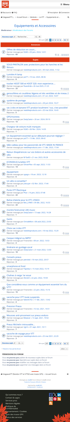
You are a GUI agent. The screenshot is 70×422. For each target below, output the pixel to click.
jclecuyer (27, 183)
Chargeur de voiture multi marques (24, 126)
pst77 (26, 77)
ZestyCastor (28, 119)
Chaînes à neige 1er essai (19, 275)
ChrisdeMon (28, 221)
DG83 (26, 52)
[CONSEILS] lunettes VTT (18, 162)
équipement (12, 171)
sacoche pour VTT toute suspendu (23, 297)
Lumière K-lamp (14, 74)
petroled (27, 259)
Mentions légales (13, 403)
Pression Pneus (14, 306)
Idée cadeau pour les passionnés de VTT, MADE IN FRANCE (35, 144)
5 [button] (60, 40)
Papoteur (27, 269)
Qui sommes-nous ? (14, 395)
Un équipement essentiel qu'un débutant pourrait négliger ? (35, 135)
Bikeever (27, 318)
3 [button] (55, 40)
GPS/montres (13, 116)
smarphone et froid (16, 266)
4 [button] (57, 40)
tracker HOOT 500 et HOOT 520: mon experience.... (31, 83)
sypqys (26, 174)
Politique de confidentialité (12, 407)
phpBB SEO (39, 385)
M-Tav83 (27, 157)
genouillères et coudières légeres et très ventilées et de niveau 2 (38, 93)
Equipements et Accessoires (35, 26)
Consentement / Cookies (16, 411)
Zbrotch (27, 278)
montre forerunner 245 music (21, 210)
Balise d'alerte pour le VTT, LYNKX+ (23, 200)
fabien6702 (28, 299)
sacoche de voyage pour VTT (20, 333)
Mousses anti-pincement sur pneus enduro (27, 315)
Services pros (11, 401)
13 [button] (65, 40)
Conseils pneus (14, 257)
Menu (66, 4)
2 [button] (52, 40)
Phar (25, 192)
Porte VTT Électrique (16, 190)
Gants (9, 219)
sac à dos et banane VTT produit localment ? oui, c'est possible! (37, 107)
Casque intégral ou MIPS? (19, 238)
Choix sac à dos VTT (16, 228)
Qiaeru (44, 382)
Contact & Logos (13, 398)
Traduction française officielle (32, 382)
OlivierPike (28, 164)
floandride (28, 86)
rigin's (26, 327)
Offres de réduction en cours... (21, 49)
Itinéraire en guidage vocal (19, 247)
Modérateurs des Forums (23, 30)
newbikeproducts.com (32, 70)
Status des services (14, 417)
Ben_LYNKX (28, 202)
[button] (46, 40)
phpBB (29, 380)
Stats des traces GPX (14, 414)
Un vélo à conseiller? (17, 181)
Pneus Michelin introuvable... (21, 324)
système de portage (16, 100)
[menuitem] (14, 13)
